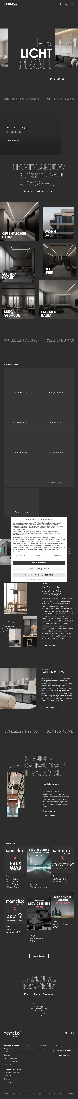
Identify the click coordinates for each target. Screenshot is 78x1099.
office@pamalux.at (12, 1065)
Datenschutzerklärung (54, 547)
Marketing (56, 556)
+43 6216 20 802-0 (11, 1058)
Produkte (30, 1045)
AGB (60, 1094)
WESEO (71, 1094)
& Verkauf (39, 183)
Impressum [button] (50, 579)
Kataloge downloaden (64, 1050)
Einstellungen (42, 549)
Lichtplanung (39, 167)
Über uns (30, 1049)
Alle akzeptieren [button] (39, 563)
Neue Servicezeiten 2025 (37, 938)
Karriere (42, 1049)
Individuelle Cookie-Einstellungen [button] (39, 575)
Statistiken (38, 556)
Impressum (43, 1094)
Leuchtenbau (39, 175)
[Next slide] (67, 47)
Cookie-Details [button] (29, 579)
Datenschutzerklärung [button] (40, 579)
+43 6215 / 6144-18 (11, 1082)
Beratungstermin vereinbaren (65, 1046)
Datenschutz (53, 1094)
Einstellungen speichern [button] (39, 569)
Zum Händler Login (62, 1055)
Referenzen (44, 1045)
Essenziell (20, 556)
